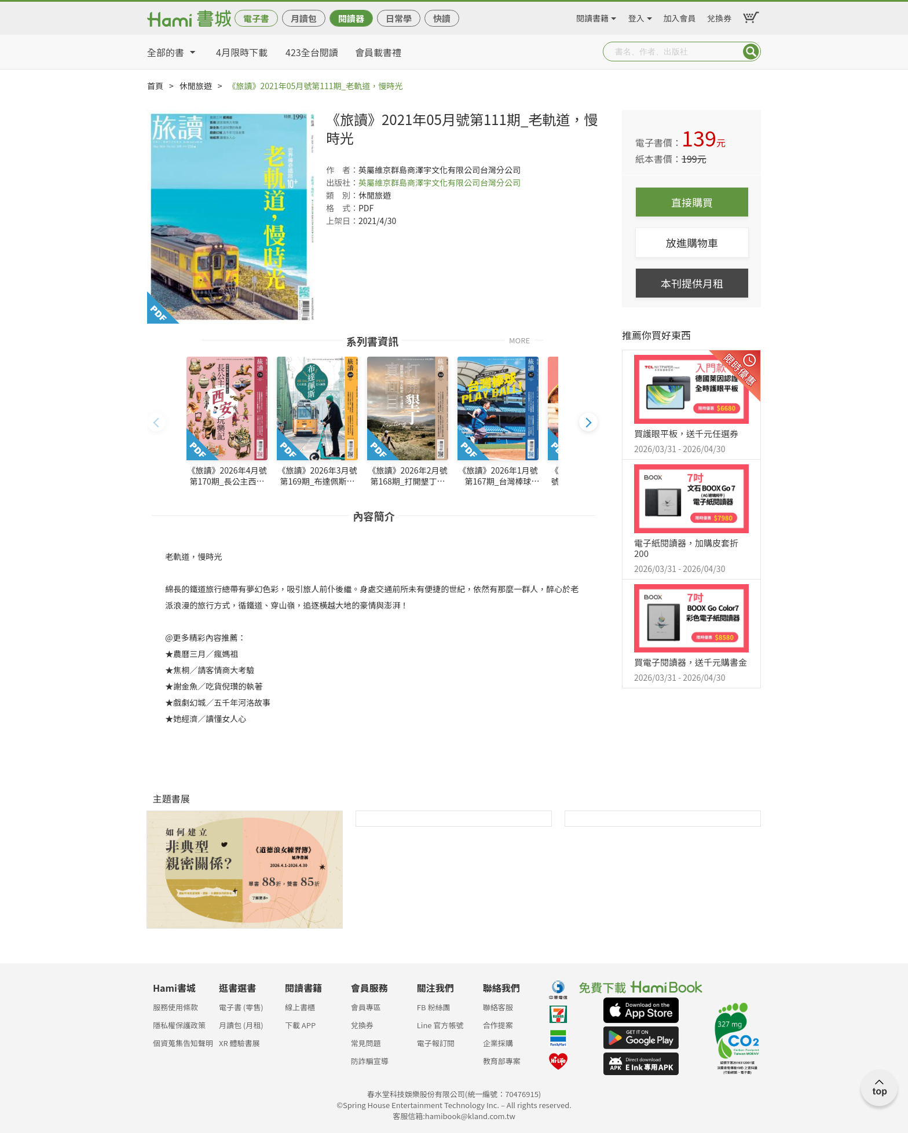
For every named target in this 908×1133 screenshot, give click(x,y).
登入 (636, 16)
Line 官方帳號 (440, 1025)
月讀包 (304, 18)
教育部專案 (502, 1060)
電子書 (256, 18)
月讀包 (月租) (241, 1025)
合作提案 (498, 1025)
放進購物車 (692, 242)
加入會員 (680, 16)
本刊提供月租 (692, 283)
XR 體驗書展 (239, 1042)
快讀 (442, 18)
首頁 (155, 85)
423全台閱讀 (311, 52)
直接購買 (692, 202)
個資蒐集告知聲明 (183, 1042)
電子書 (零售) (241, 1007)
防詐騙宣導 (370, 1060)
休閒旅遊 (196, 85)
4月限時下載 (242, 52)
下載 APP (300, 1025)
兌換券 (719, 16)
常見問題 (366, 1042)
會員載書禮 (378, 52)
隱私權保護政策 (179, 1025)
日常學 (399, 18)
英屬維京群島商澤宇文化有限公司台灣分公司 (439, 182)
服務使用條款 (175, 1007)
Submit (751, 51)
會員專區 (366, 1007)
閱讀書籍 (592, 16)
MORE (519, 339)
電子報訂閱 (436, 1042)
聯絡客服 (498, 1007)
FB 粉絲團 (434, 1007)
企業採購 (498, 1042)
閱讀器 (351, 18)
